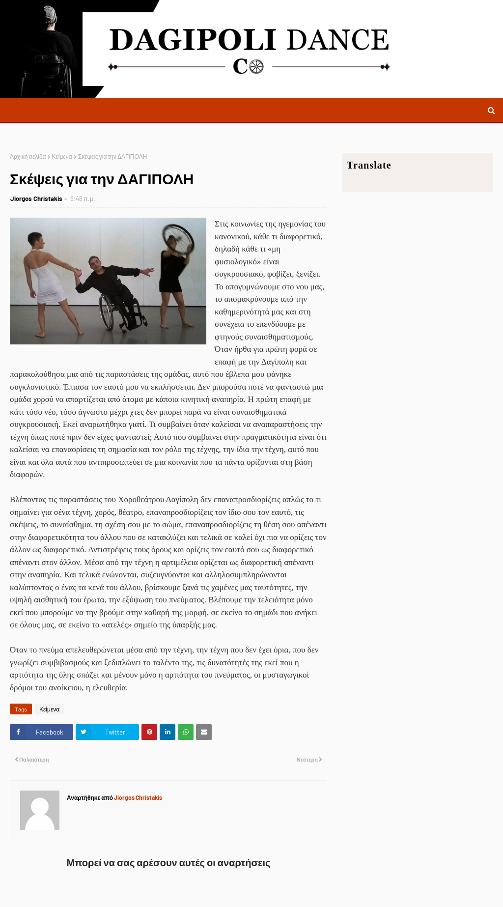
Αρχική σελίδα (28, 156)
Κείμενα (62, 156)
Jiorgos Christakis (36, 198)
